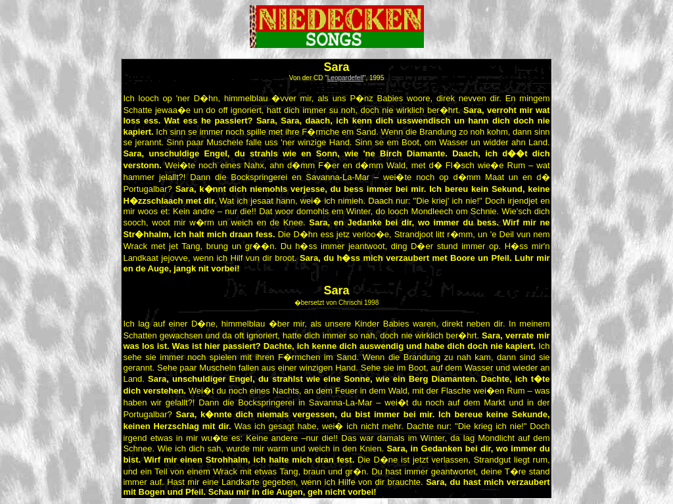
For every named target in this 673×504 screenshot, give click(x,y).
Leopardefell (345, 77)
